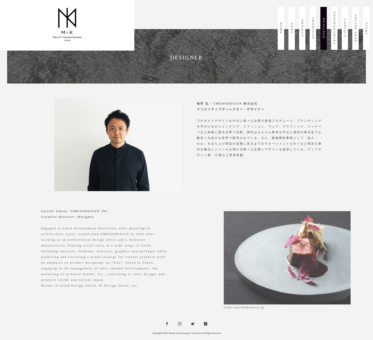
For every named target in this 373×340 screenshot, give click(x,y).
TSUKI (366, 28)
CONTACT (345, 28)
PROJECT (302, 28)
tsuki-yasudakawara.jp (327, 307)
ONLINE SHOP (355, 28)
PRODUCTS (313, 28)
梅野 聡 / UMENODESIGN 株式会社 (262, 103)
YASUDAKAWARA (334, 28)
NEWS (291, 28)
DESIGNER (323, 28)
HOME (281, 28)
